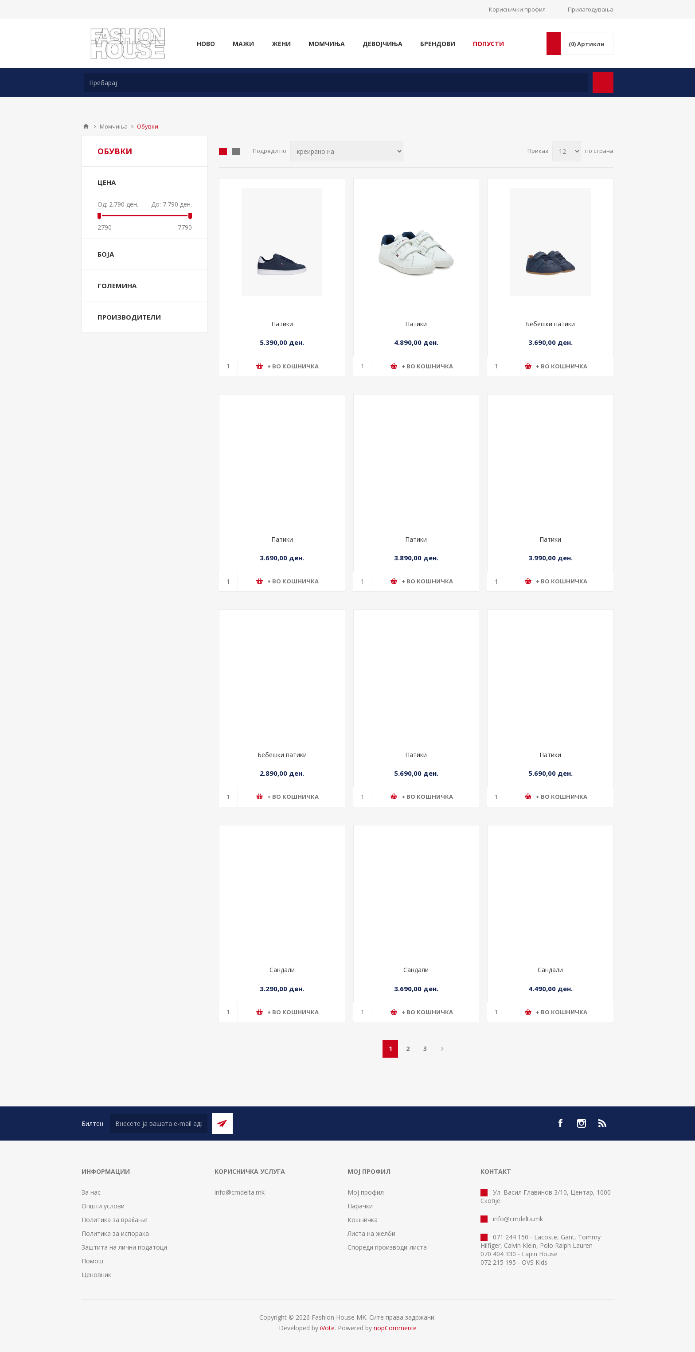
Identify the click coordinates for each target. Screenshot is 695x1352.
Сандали (282, 969)
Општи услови (103, 1206)
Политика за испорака (115, 1233)
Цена (107, 182)
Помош (92, 1261)
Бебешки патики (550, 324)
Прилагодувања (590, 9)
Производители (129, 317)
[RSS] (603, 1123)
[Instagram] (581, 1123)
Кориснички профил (517, 9)
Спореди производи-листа (387, 1247)
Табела (223, 151)
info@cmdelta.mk (240, 1192)
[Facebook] (560, 1123)
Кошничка (363, 1219)
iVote (327, 1328)
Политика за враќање (115, 1219)
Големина (117, 285)
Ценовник (96, 1274)
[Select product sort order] (346, 151)
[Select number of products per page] (566, 151)
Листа (236, 151)
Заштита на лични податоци (124, 1247)
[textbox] (336, 82)
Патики (282, 324)
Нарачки (360, 1206)
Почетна (86, 126)
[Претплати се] (158, 1123)
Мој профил (366, 1192)
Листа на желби (371, 1233)
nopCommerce (395, 1328)
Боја (106, 254)
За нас (91, 1192)
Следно (442, 1049)
